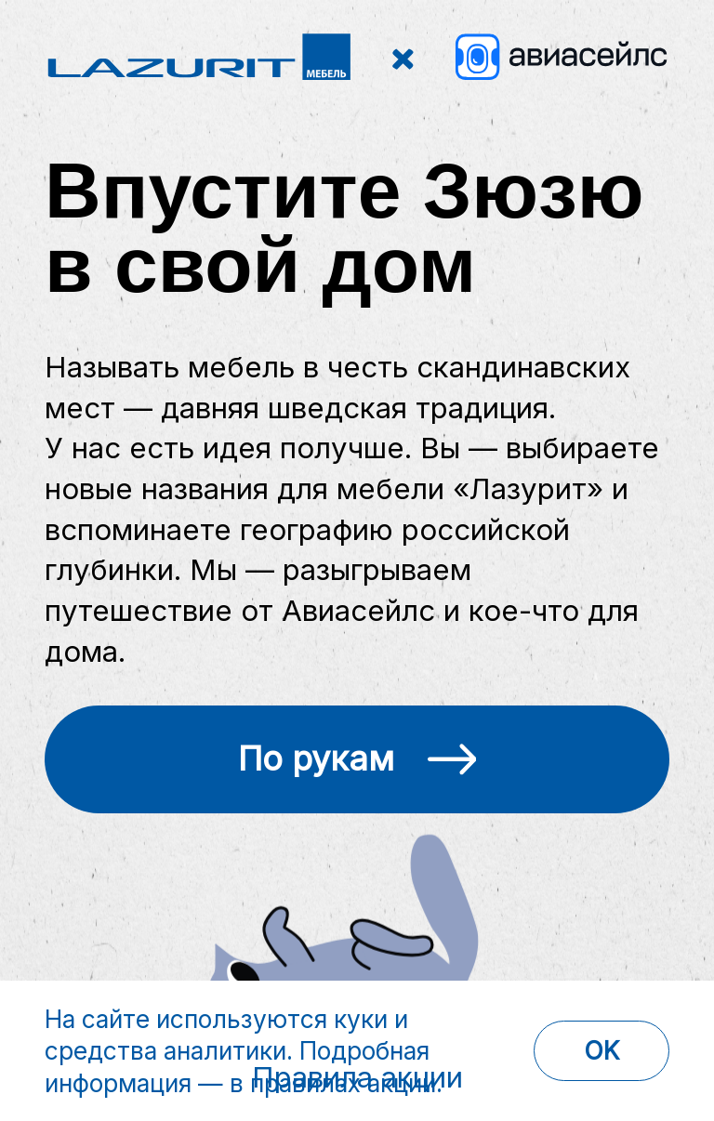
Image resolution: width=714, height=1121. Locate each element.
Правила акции (357, 1077)
